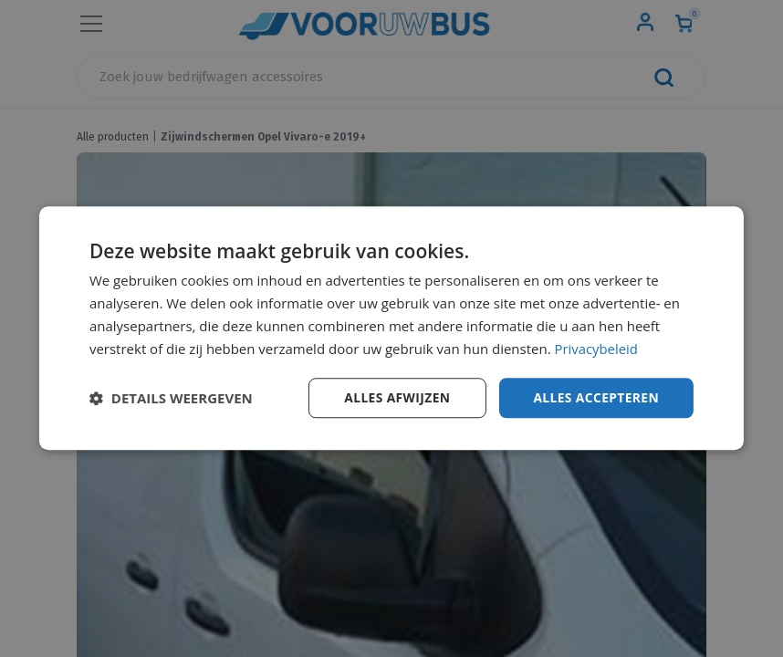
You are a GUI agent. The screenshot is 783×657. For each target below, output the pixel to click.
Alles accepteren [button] (595, 397)
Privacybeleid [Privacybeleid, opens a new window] (597, 348)
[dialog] (391, 328)
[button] (171, 399)
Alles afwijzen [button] (395, 397)
